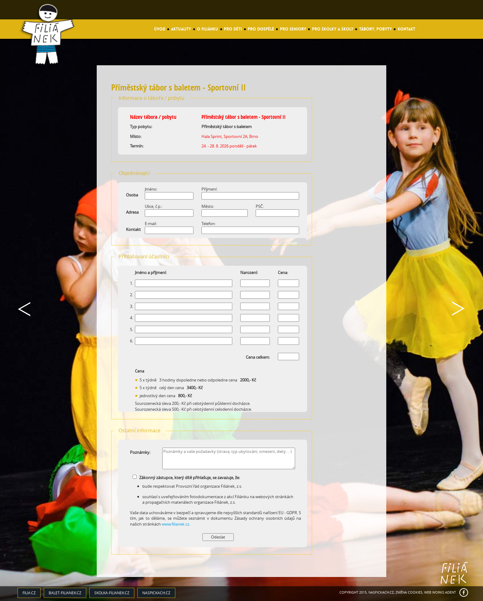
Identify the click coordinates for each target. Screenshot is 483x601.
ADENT (450, 592)
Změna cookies (409, 592)
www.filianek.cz (175, 524)
